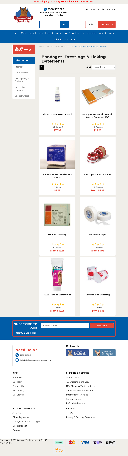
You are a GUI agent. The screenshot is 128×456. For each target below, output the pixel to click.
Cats (23, 33)
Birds (16, 33)
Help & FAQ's (19, 390)
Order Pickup (21, 72)
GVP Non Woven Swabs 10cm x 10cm (57, 176)
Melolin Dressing (57, 234)
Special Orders (22, 96)
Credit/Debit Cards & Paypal (26, 421)
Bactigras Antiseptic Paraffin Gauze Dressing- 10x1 (97, 115)
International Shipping (21, 88)
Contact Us (92, 9)
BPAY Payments (20, 417)
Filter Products (23, 49)
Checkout (107, 24)
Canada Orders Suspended (79, 390)
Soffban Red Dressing (97, 294)
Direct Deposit (19, 426)
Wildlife (58, 39)
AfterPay (16, 413)
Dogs (31, 33)
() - (92, 24)
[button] (57, 125)
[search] (64, 24)
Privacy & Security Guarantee (80, 417)
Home (41, 47)
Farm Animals (53, 33)
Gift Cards (69, 39)
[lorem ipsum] (49, 24)
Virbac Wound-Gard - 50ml (57, 114)
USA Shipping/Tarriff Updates (80, 386)
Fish (83, 33)
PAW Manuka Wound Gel (57, 294)
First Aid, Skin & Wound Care (62, 47)
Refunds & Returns (75, 403)
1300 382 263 (54, 9)
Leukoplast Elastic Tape (97, 174)
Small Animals (106, 33)
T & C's (69, 413)
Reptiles (91, 33)
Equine (39, 33)
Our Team (17, 382)
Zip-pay (16, 430)
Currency (109, 9)
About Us (17, 377)
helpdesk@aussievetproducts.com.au (33, 360)
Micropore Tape (97, 234)
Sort (88, 67)
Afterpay (19, 67)
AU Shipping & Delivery (22, 80)
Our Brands (18, 394)
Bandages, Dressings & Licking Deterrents (91, 47)
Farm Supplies (70, 33)
